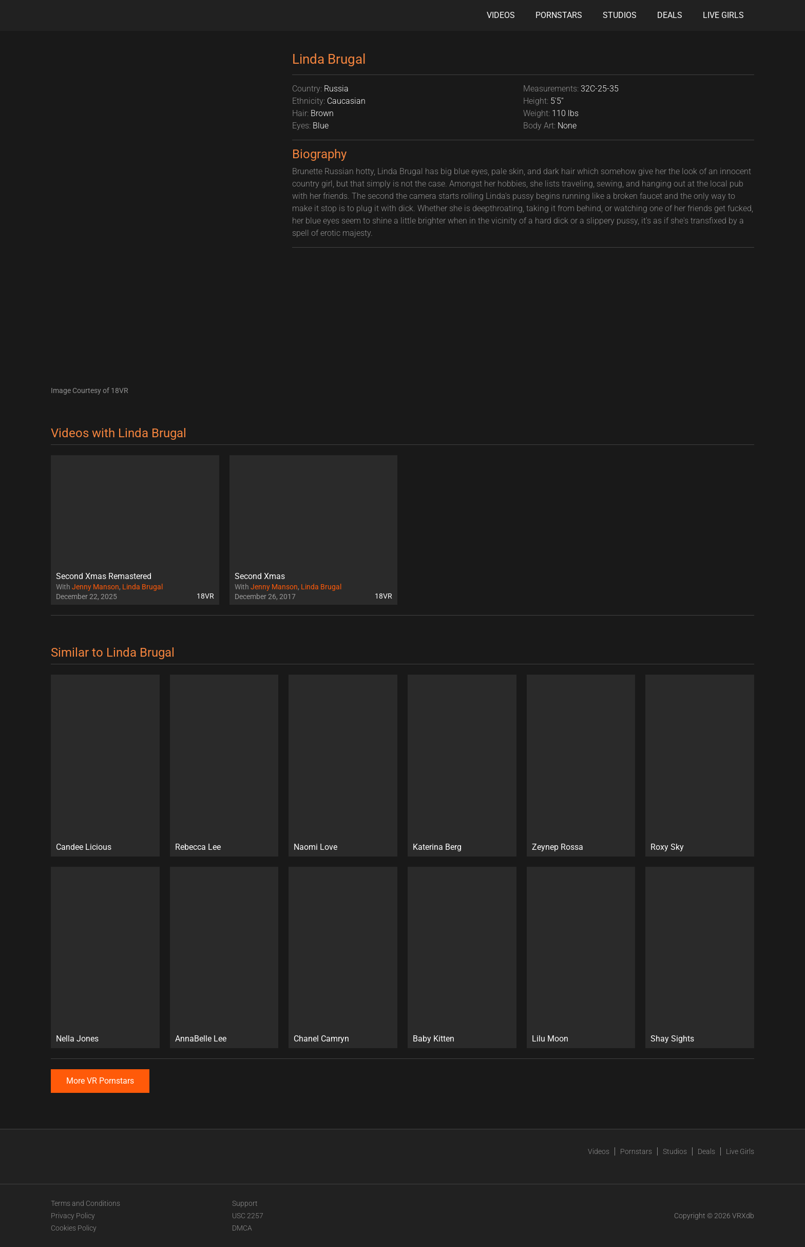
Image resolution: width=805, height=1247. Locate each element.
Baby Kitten (433, 1039)
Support (245, 1203)
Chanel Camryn (321, 1039)
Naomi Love (315, 847)
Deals (669, 15)
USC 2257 (247, 1216)
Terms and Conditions (85, 1203)
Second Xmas (260, 576)
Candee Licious (83, 847)
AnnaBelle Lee (200, 1039)
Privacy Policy (73, 1216)
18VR (205, 596)
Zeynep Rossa (557, 847)
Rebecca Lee (198, 847)
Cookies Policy (74, 1228)
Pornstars (558, 15)
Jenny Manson (95, 587)
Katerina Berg (437, 847)
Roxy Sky (667, 847)
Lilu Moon (550, 1039)
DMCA (242, 1228)
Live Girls (723, 15)
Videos (501, 15)
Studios (620, 15)
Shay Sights (672, 1039)
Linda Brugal (142, 587)
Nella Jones (77, 1039)
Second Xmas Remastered (103, 576)
